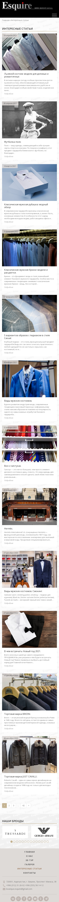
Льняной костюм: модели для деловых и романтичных (26, 75)
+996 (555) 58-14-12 (34, 885)
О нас (29, 856)
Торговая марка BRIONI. (17, 713)
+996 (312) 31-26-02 (15, 885)
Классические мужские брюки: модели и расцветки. (26, 271)
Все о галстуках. (12, 465)
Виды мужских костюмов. (18, 400)
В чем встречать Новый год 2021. (22, 651)
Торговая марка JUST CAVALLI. (20, 776)
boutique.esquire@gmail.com (19, 889)
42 (23, 805)
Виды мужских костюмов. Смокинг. (23, 591)
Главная (5, 20)
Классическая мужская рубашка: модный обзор (26, 206)
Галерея (29, 864)
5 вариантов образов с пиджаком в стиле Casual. (27, 337)
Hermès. (8, 528)
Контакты (29, 872)
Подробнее (8, 94)
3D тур (29, 860)
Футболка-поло (12, 141)
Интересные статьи (29, 868)
